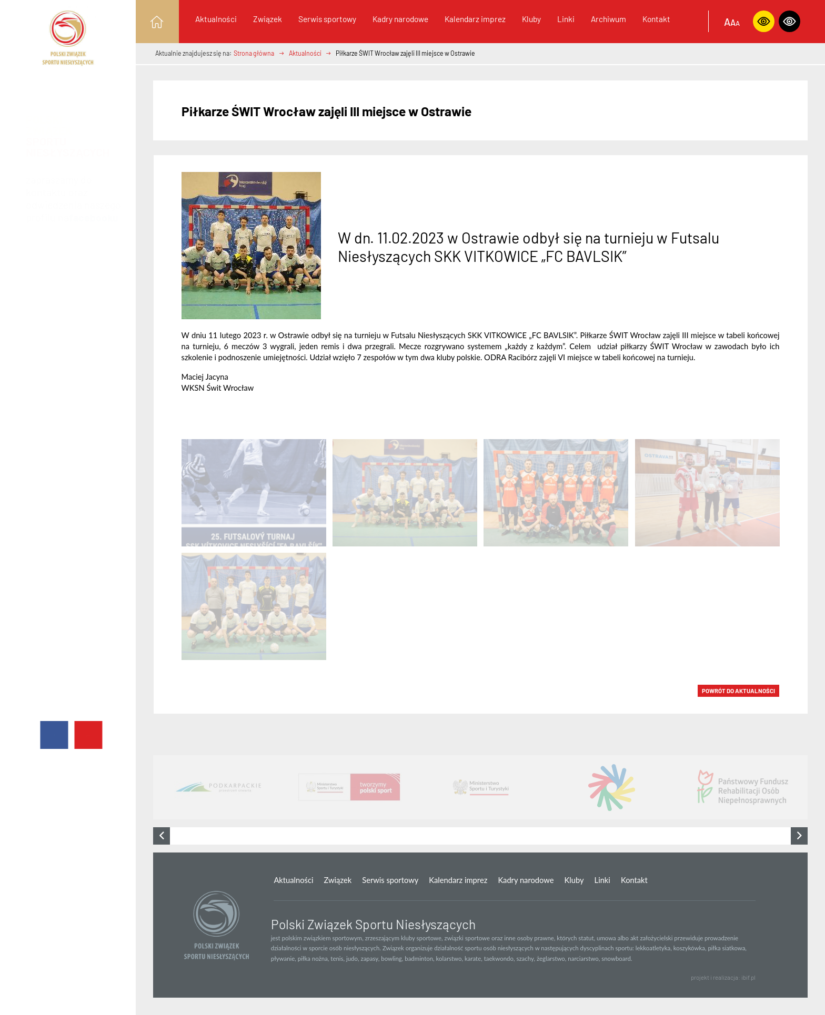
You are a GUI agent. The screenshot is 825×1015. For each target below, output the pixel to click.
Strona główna (254, 53)
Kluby (531, 19)
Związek (267, 19)
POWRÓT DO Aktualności (738, 690)
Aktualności (216, 19)
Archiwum (608, 19)
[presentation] (161, 836)
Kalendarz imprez (475, 19)
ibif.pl (748, 977)
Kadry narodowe (400, 19)
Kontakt (656, 19)
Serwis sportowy (327, 19)
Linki (566, 19)
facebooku (93, 207)
